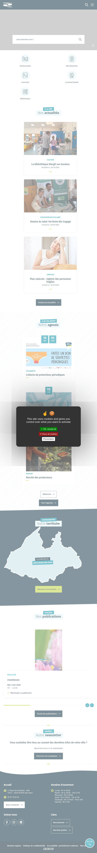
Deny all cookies (48, 434)
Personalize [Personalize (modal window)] (48, 439)
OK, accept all (48, 429)
